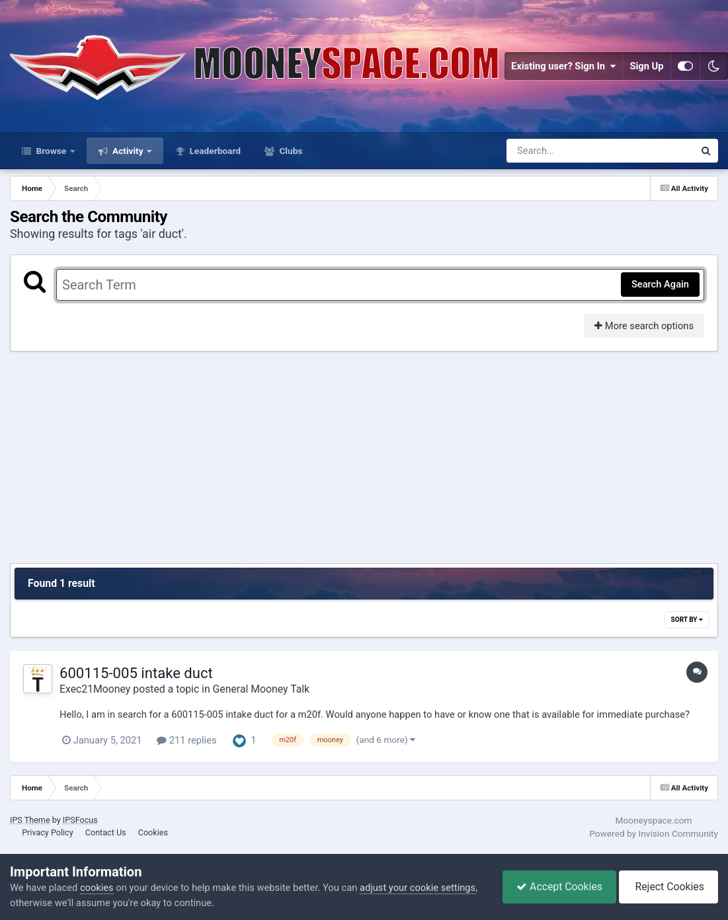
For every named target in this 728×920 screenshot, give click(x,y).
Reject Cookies (668, 886)
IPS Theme (30, 820)
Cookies (153, 832)
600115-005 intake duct (136, 672)
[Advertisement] (364, 457)
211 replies (186, 740)
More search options (644, 326)
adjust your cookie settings (417, 888)
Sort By (687, 619)
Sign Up (646, 66)
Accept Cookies (559, 886)
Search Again (660, 284)
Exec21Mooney (95, 689)
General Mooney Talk (261, 689)
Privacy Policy (47, 832)
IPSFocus (80, 820)
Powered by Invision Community (653, 833)
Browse (51, 150)
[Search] (565, 151)
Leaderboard (214, 150)
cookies (97, 888)
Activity (127, 150)
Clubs (289, 150)
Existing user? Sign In (563, 66)
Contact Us (105, 832)
